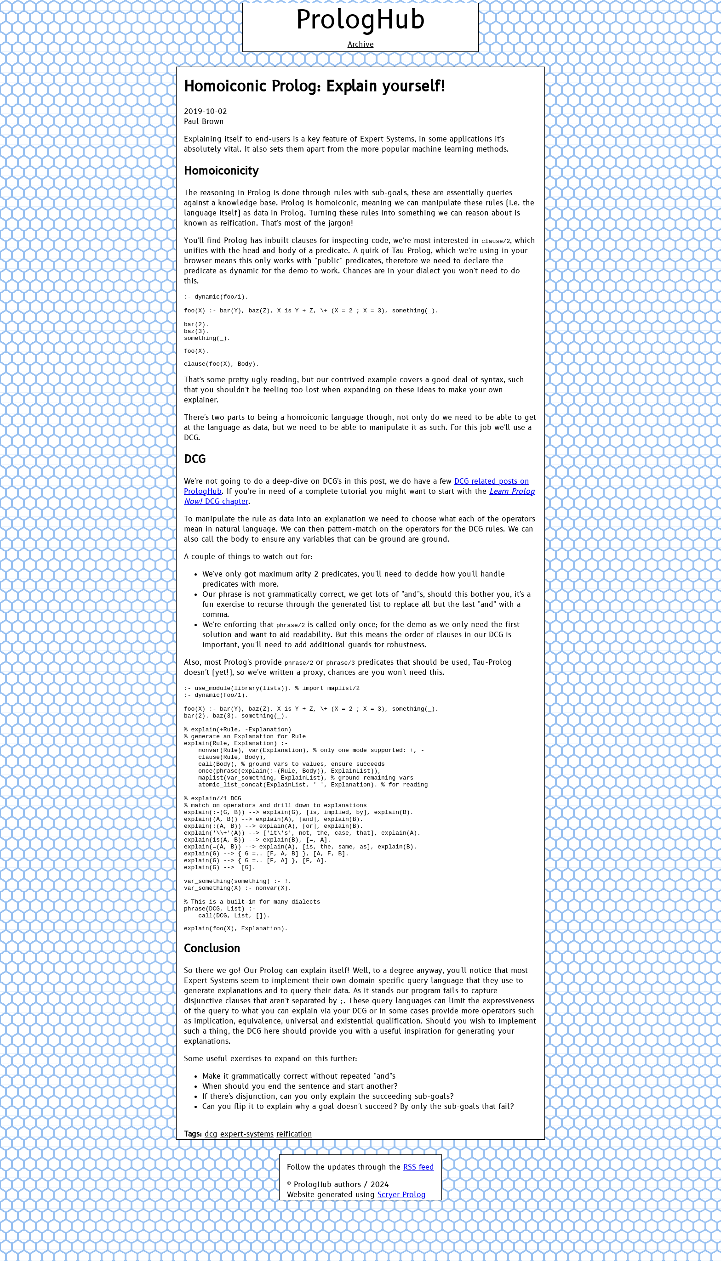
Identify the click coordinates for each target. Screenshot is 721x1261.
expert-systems (247, 1195)
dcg (211, 1195)
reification (294, 1195)
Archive (361, 45)
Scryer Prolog (402, 1255)
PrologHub (360, 20)
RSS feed (418, 1228)
